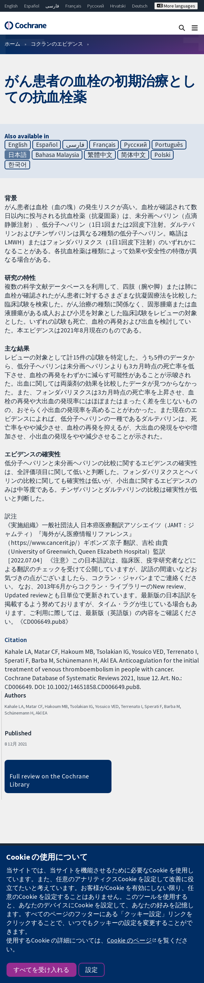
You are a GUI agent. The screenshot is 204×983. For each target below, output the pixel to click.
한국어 (17, 164)
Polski (162, 155)
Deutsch (139, 6)
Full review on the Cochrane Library (49, 780)
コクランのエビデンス (57, 43)
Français (73, 6)
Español (31, 6)
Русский (95, 6)
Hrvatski (118, 6)
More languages (176, 6)
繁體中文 (100, 155)
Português (169, 144)
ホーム (12, 43)
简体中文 (133, 155)
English (11, 6)
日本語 (17, 155)
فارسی (52, 6)
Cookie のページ (129, 940)
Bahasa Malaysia (57, 155)
